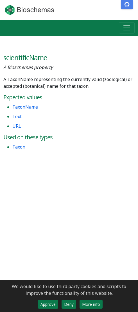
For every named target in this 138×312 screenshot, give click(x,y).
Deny (69, 304)
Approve (48, 304)
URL (16, 126)
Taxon (18, 147)
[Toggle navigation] (127, 27)
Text (17, 116)
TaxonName (25, 107)
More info (91, 304)
